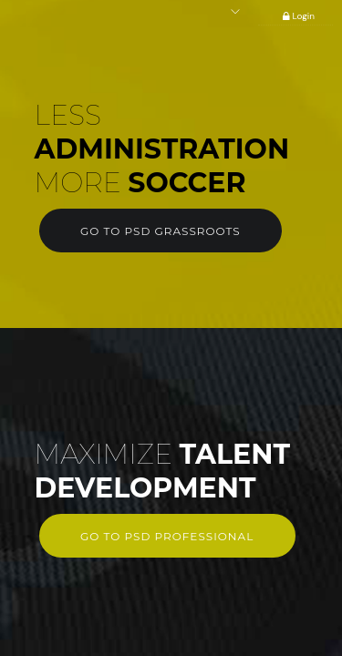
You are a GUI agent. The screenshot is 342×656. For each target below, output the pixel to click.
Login (295, 16)
